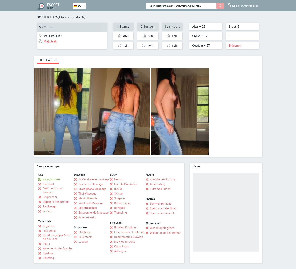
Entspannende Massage (93, 212)
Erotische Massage (90, 184)
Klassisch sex (51, 179)
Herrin (118, 179)
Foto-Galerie (48, 60)
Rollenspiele (122, 203)
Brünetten (235, 45)
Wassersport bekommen (165, 232)
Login (243, 5)
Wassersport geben (162, 228)
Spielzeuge (49, 206)
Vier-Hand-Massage (90, 203)
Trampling (120, 212)
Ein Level (48, 184)
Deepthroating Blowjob (128, 237)
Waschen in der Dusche (57, 248)
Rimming (48, 258)
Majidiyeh (60, 17)
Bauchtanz (85, 237)
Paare (46, 243)
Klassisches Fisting (162, 179)
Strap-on (119, 198)
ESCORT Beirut (45, 17)
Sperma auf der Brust (163, 208)
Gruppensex (50, 197)
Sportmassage (87, 208)
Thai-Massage (87, 193)
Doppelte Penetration (56, 202)
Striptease (84, 232)
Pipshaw (48, 253)
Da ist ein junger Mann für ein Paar (57, 237)
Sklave (118, 193)
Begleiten (48, 226)
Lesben (83, 241)
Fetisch (47, 211)
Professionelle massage (93, 179)
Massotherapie (87, 198)
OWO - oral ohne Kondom (53, 190)
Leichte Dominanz (125, 184)
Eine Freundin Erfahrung (129, 232)
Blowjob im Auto (124, 241)
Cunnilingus (121, 246)
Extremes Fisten (160, 189)
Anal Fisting (157, 184)
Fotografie (49, 231)
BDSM (118, 189)
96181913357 (53, 35)
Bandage (119, 208)
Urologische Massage (92, 189)
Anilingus (120, 251)
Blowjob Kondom (125, 227)
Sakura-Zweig (86, 217)
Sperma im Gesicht (162, 213)
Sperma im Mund (160, 203)
